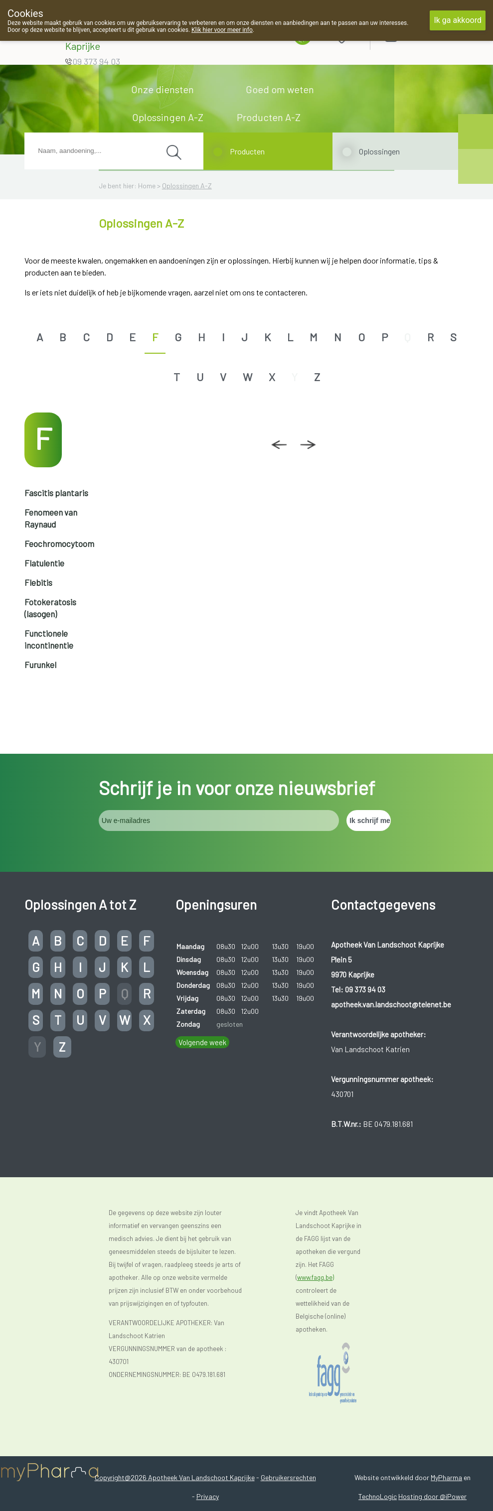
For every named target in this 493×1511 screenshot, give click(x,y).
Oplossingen (379, 151)
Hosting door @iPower (432, 1496)
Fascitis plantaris (56, 493)
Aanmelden (426, 34)
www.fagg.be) (315, 1277)
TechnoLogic (377, 1496)
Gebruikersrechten (288, 1477)
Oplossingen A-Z (167, 117)
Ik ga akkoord (458, 20)
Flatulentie (44, 563)
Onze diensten (162, 89)
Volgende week (202, 1042)
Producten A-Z (269, 117)
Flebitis (38, 582)
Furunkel (40, 665)
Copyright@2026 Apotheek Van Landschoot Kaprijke (175, 1477)
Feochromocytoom (59, 544)
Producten (247, 151)
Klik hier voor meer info (222, 29)
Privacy (207, 1496)
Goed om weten (280, 89)
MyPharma (446, 1477)
